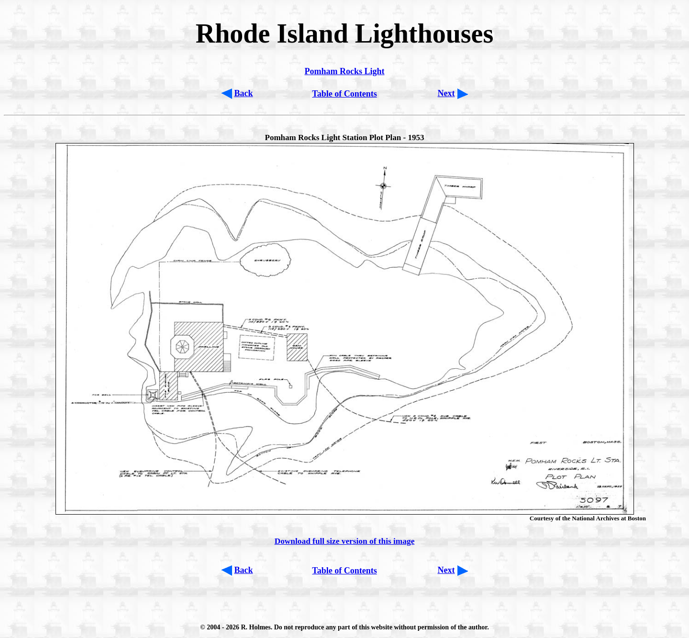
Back (243, 93)
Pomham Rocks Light (344, 71)
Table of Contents (344, 94)
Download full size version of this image (345, 541)
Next (446, 93)
